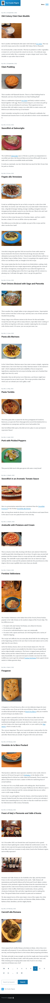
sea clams (39, 44)
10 (4, 973)
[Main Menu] (44, 4)
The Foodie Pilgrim (12, 3)
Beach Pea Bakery (30, 711)
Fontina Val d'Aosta (30, 658)
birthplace (27, 775)
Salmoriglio (14, 156)
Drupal (10, 997)
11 (9, 973)
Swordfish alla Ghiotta (24, 508)
